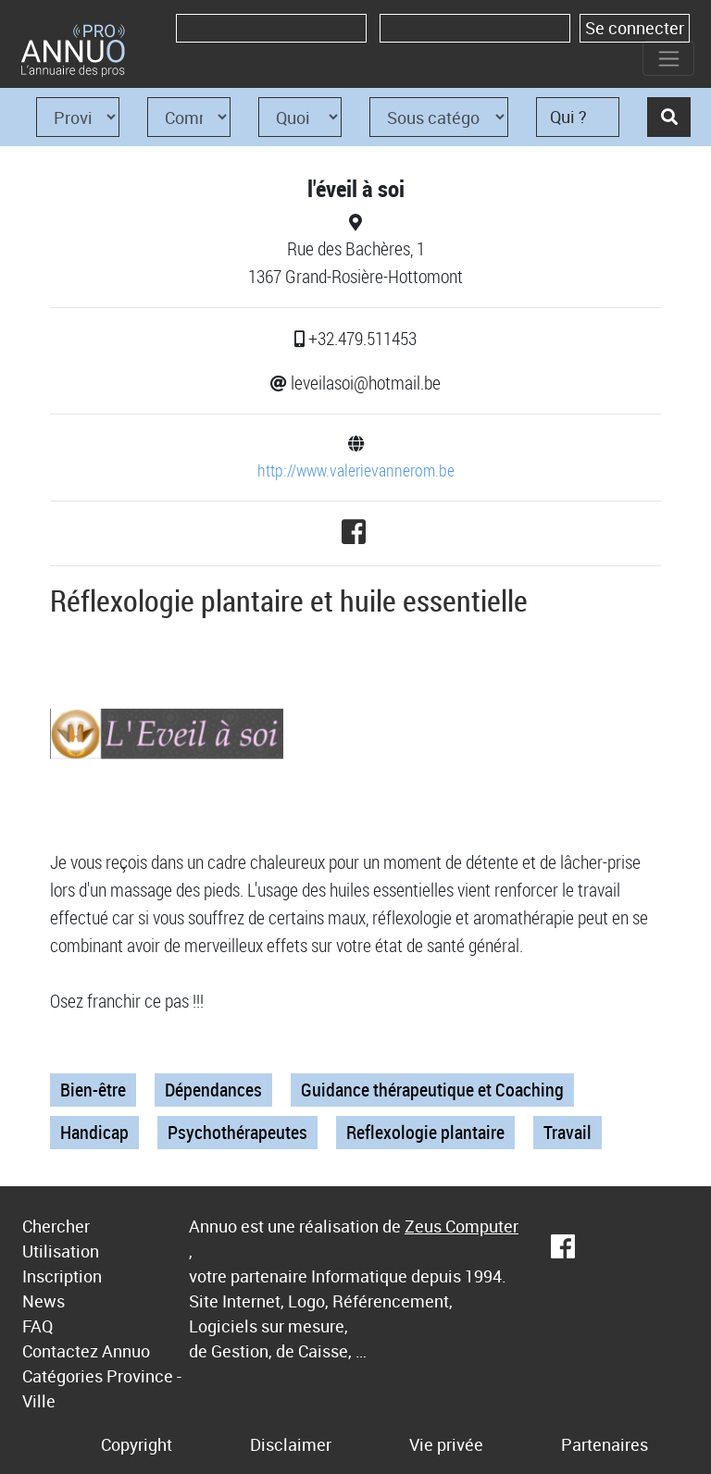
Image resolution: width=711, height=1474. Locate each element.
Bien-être (93, 1089)
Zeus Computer (461, 1226)
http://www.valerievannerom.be (356, 470)
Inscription (62, 1276)
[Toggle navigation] (668, 58)
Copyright (136, 1444)
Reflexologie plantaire (425, 1132)
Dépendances (213, 1089)
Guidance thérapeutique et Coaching (432, 1089)
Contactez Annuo (86, 1351)
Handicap (94, 1132)
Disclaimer (290, 1444)
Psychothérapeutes (237, 1132)
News (43, 1301)
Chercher (56, 1226)
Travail (567, 1132)
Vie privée (446, 1444)
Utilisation (60, 1251)
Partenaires (604, 1444)
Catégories (62, 1376)
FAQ (37, 1326)
